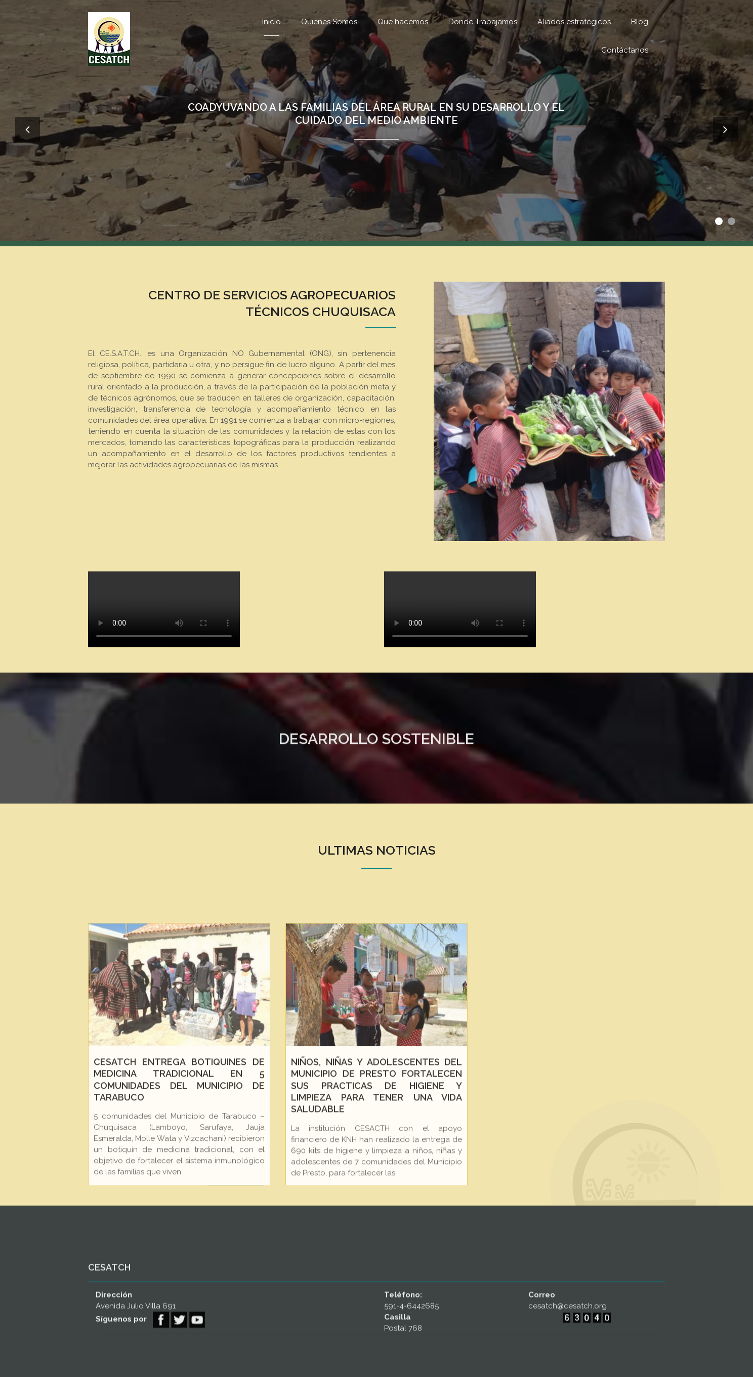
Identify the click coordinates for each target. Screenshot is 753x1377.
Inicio (271, 21)
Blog (639, 21)
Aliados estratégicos (574, 21)
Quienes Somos (329, 21)
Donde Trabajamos (482, 21)
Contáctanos (624, 50)
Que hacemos (403, 21)
